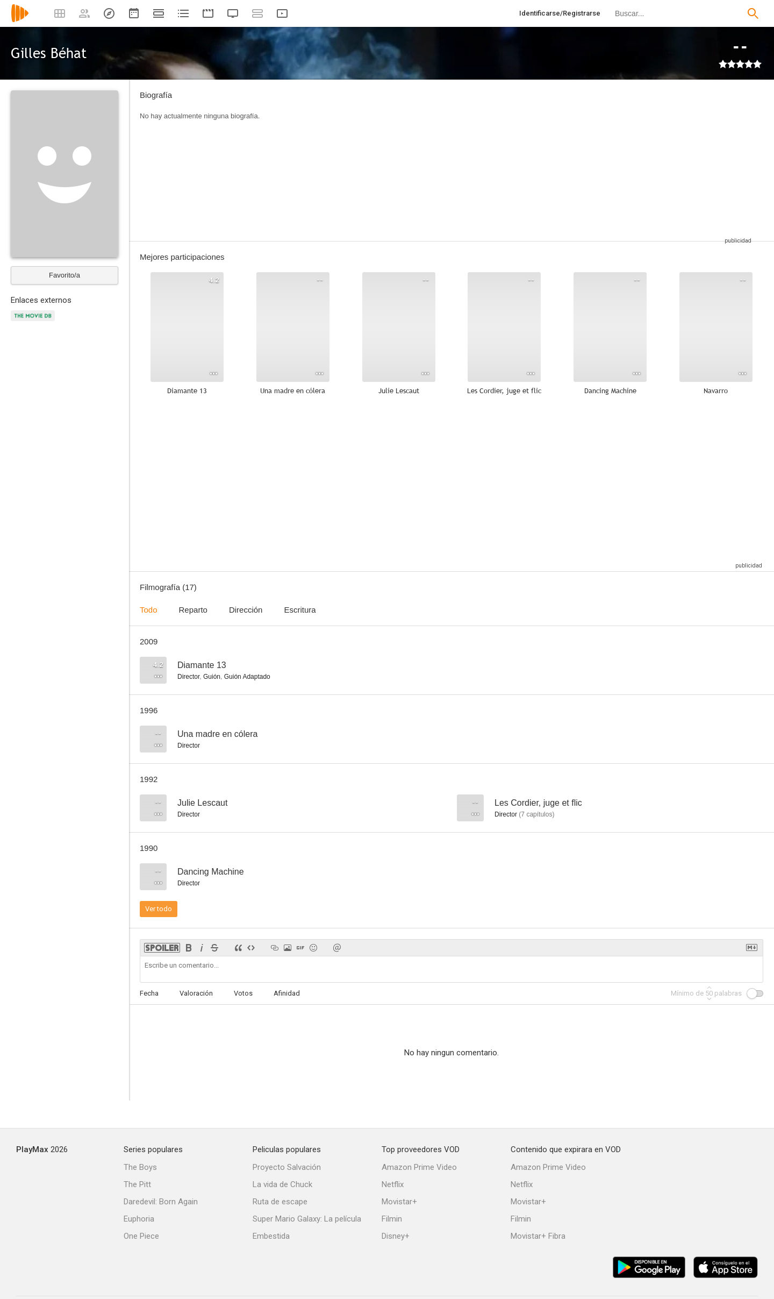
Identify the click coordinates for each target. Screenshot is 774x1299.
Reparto (193, 609)
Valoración (196, 993)
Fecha (149, 993)
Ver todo (158, 909)
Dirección (246, 609)
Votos (243, 993)
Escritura (300, 609)
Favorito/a (64, 275)
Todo (148, 609)
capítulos (536, 814)
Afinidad (287, 993)
